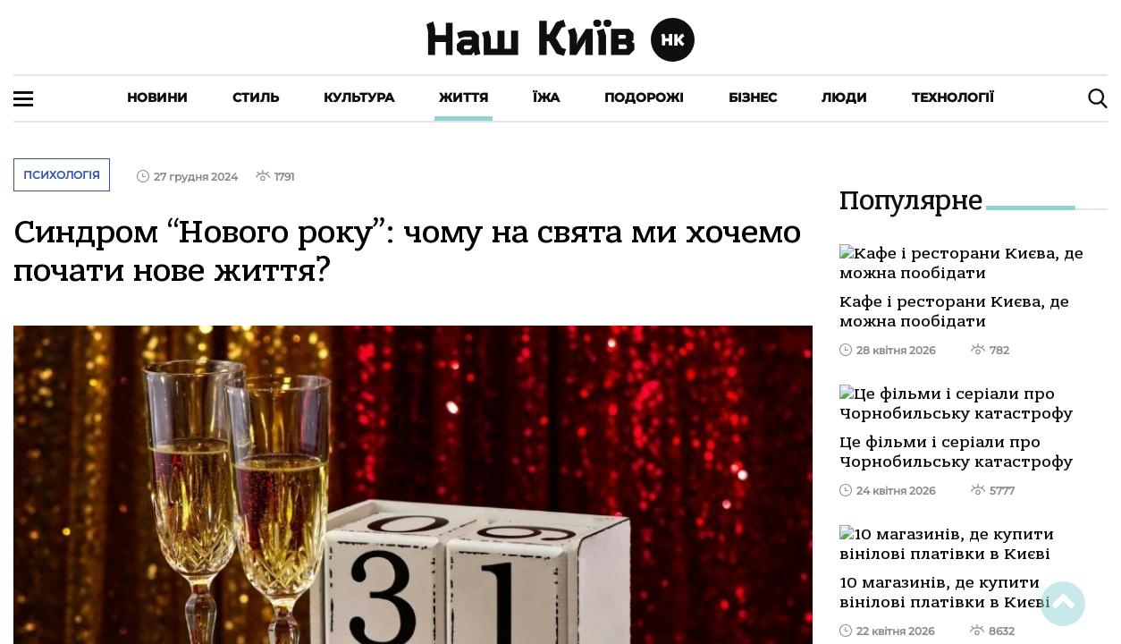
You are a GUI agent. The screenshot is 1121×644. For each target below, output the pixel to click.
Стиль (255, 97)
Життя (463, 97)
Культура (359, 97)
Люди (844, 97)
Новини (157, 97)
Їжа (546, 97)
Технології (953, 97)
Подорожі (644, 97)
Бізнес (753, 97)
